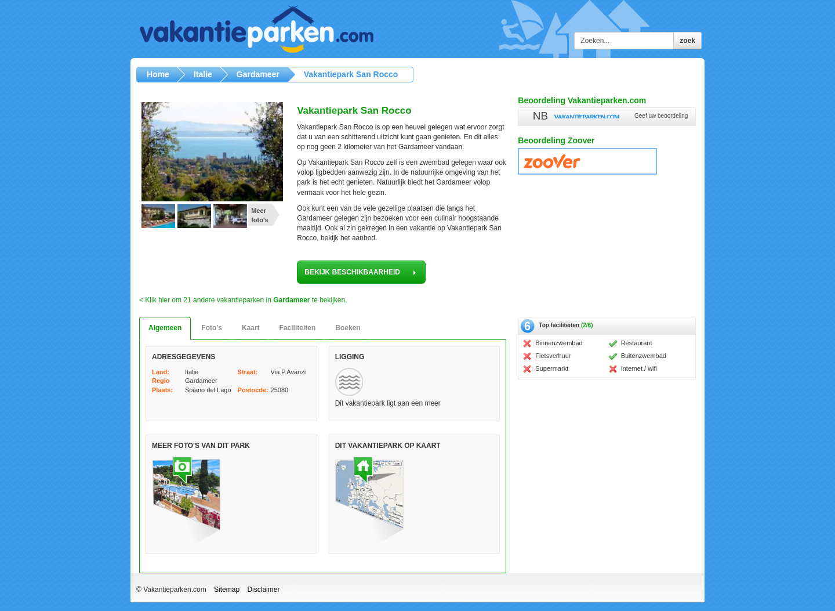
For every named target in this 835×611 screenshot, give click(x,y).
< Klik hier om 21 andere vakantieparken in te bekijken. (243, 300)
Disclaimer (263, 589)
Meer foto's (259, 215)
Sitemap (226, 589)
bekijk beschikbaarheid (361, 272)
